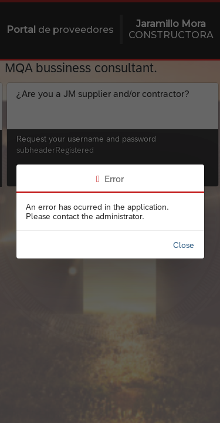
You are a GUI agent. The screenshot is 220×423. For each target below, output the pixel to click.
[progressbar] (110, 211)
